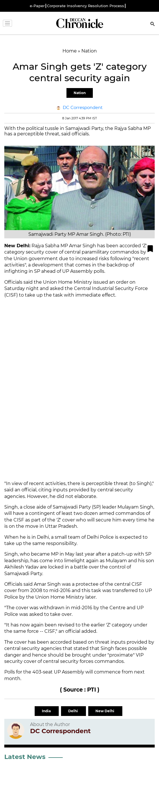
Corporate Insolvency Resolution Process (85, 6)
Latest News (25, 757)
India (47, 711)
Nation (80, 93)
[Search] (152, 24)
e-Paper (37, 6)
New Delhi (105, 711)
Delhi (73, 711)
